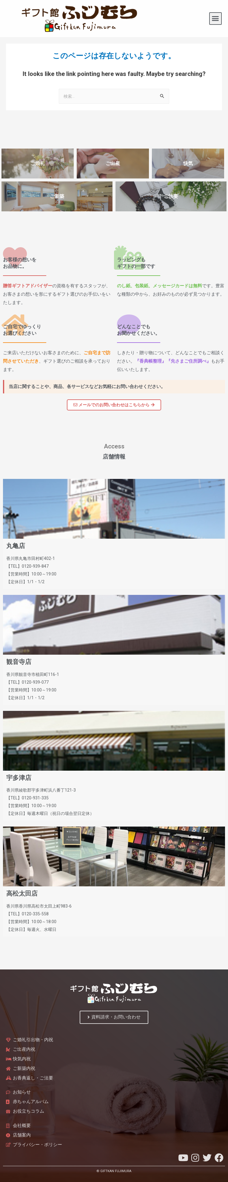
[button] (215, 18)
